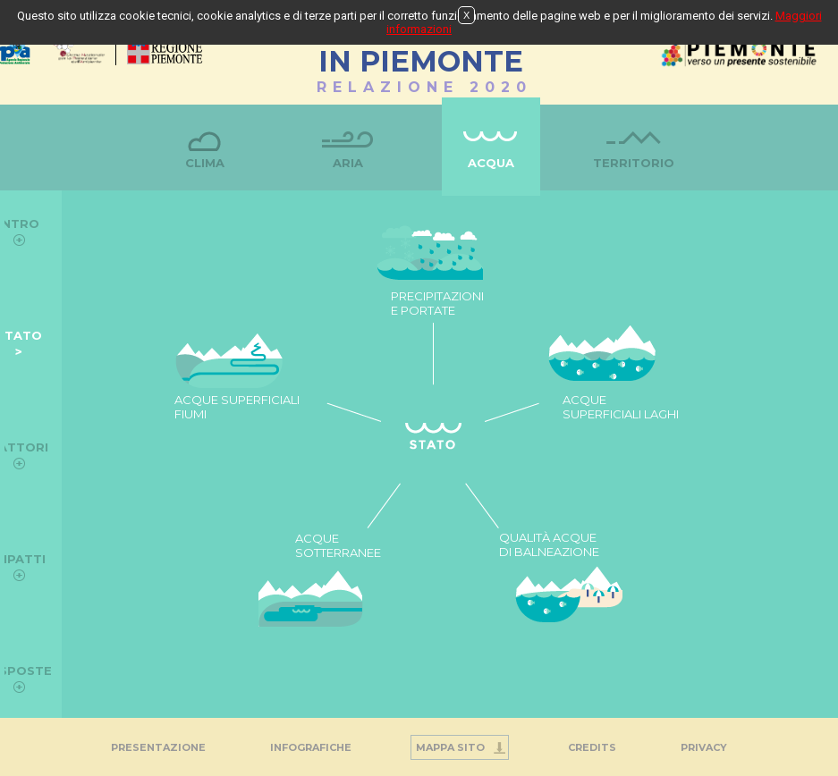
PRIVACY (704, 747)
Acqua (491, 163)
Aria (348, 163)
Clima (204, 163)
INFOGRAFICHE (310, 747)
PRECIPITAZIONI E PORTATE (437, 303)
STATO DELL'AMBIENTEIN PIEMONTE (420, 52)
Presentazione (158, 747)
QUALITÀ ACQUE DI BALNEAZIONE (549, 544)
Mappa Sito (450, 747)
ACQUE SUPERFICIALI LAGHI (621, 406)
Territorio (633, 163)
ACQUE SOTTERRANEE (338, 545)
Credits (592, 747)
